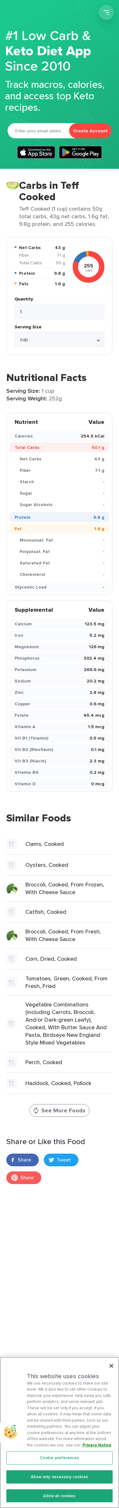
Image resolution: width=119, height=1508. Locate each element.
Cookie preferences (59, 1467)
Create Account (90, 131)
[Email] (38, 130)
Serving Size (28, 326)
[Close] (111, 1375)
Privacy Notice (97, 1454)
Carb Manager (39, 13)
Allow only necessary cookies (59, 1486)
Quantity (24, 298)
